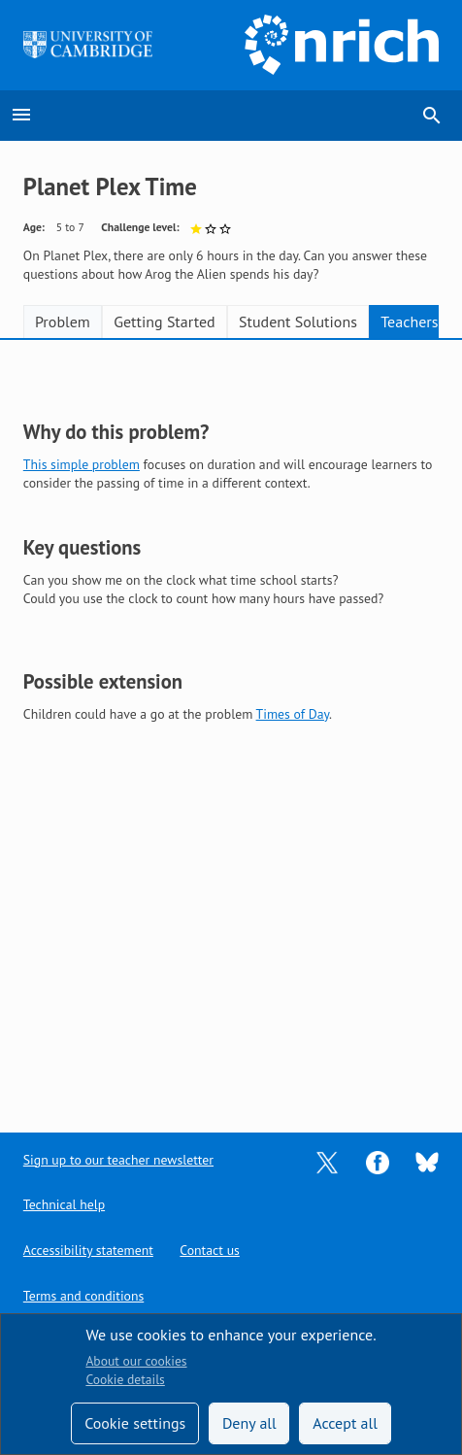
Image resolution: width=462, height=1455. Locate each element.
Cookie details (124, 1379)
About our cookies (135, 1361)
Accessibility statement (88, 1250)
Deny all (249, 1423)
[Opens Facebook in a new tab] (377, 1160)
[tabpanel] (231, 721)
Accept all (345, 1423)
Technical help (64, 1204)
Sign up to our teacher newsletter (118, 1159)
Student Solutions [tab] (298, 321)
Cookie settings (134, 1423)
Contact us (209, 1250)
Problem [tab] (62, 321)
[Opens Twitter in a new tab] (327, 1160)
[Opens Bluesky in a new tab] (427, 1160)
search (432, 115)
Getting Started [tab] (164, 321)
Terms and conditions (83, 1295)
